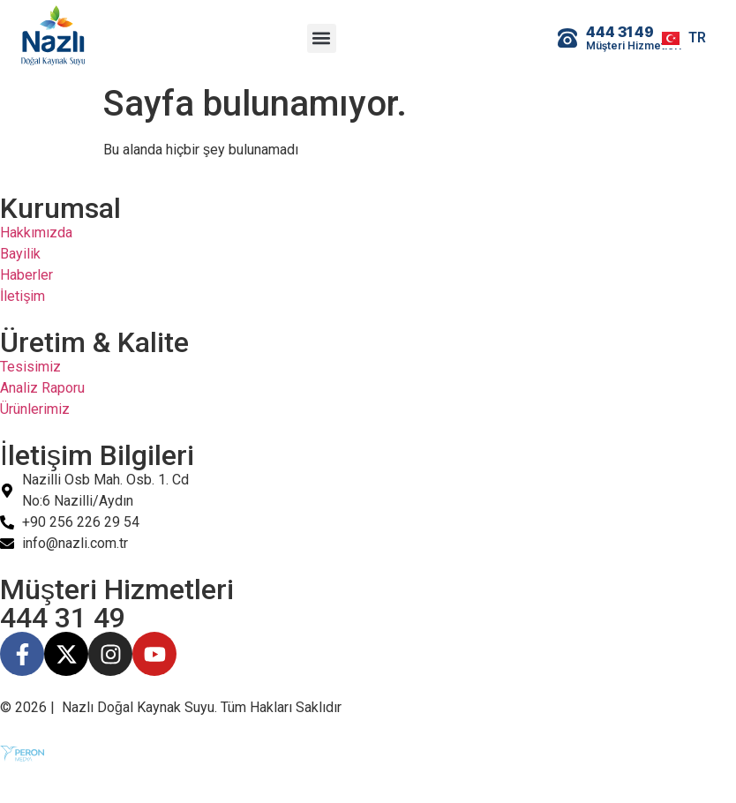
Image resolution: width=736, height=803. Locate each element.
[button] (321, 38)
